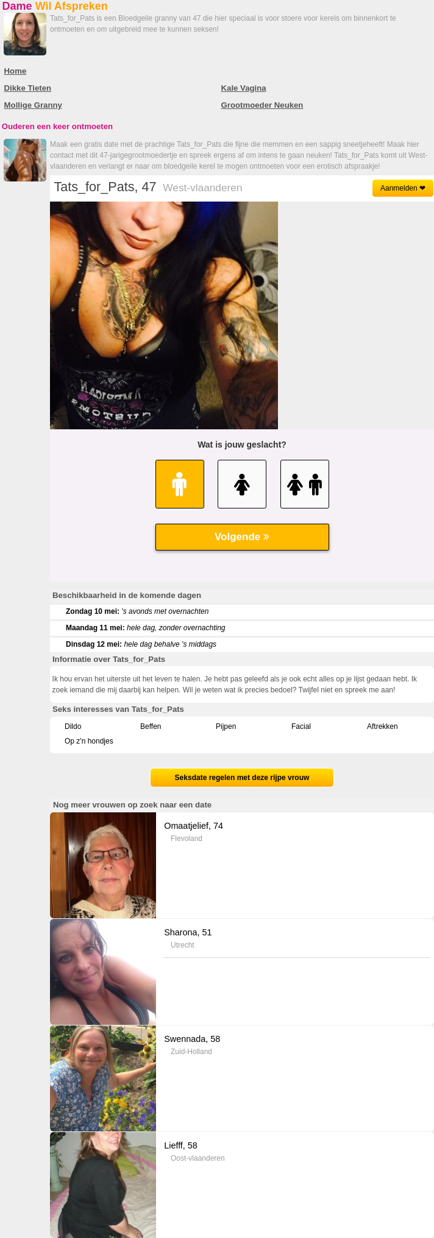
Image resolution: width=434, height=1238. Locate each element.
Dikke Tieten (27, 88)
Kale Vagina (243, 88)
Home (15, 71)
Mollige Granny (33, 105)
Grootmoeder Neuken (262, 105)
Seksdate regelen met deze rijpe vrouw (242, 777)
